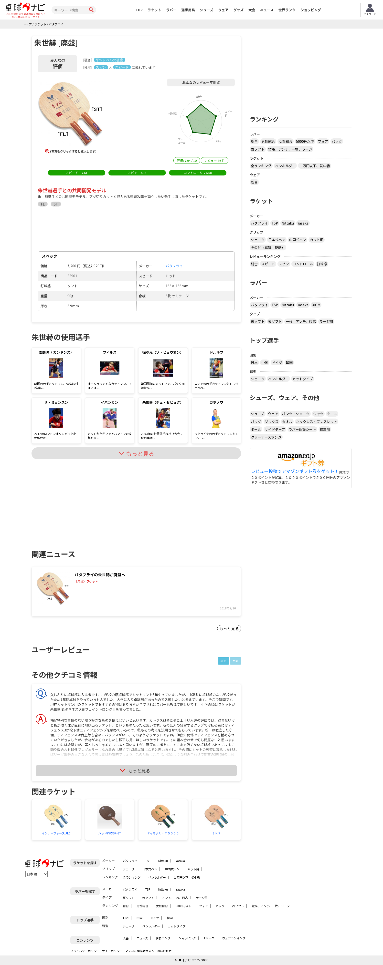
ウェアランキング (233, 938)
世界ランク (287, 9)
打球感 (322, 263)
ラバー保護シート (302, 429)
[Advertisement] (73, 499)
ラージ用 (326, 321)
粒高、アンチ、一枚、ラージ (290, 149)
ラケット (154, 9)
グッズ (238, 9)
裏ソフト (258, 321)
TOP (139, 9)
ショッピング (310, 9)
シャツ (318, 413)
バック (337, 141)
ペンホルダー (285, 165)
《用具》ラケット (86, 581)
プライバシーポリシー (85, 951)
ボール (256, 429)
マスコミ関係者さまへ (139, 951)
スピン (284, 263)
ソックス (271, 421)
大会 (251, 9)
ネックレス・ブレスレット (316, 421)
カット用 (316, 239)
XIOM (316, 304)
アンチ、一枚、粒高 (175, 897)
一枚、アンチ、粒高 (301, 321)
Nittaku (288, 223)
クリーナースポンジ (266, 437)
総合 (223, 661)
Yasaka (303, 223)
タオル (287, 421)
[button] (70, 114)
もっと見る (229, 628)
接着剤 (325, 429)
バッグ (256, 421)
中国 (264, 362)
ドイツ (277, 362)
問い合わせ (164, 951)
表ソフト (258, 149)
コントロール (303, 263)
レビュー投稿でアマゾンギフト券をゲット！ (295, 471)
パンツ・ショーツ (295, 413)
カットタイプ (302, 378)
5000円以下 (305, 141)
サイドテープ (275, 429)
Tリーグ (209, 938)
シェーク (258, 239)
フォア (323, 141)
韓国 (289, 362)
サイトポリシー (112, 951)
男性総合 (268, 141)
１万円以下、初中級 (314, 165)
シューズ (206, 9)
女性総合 (285, 141)
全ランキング (261, 165)
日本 (254, 362)
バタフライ (259, 223)
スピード (268, 263)
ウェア (223, 9)
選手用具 (188, 9)
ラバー (171, 9)
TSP (275, 223)
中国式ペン (297, 239)
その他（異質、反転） (268, 247)
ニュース (267, 9)
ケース (332, 413)
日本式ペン (276, 239)
